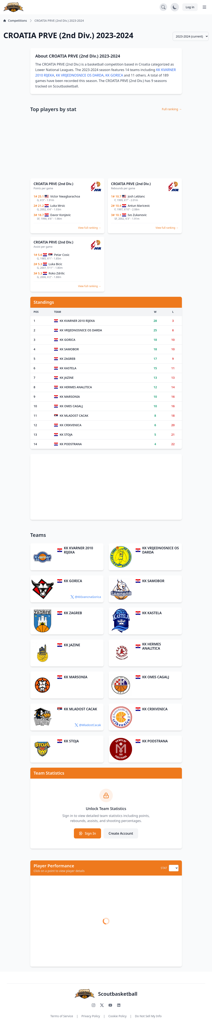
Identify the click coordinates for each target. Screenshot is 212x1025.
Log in (190, 7)
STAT (164, 868)
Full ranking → (172, 109)
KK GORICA (114, 75)
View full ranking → (89, 228)
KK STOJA (71, 741)
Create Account (121, 833)
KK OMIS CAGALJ (155, 677)
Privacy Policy (90, 1016)
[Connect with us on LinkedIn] (119, 1005)
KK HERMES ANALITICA (151, 646)
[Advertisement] (106, 145)
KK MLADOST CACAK (80, 709)
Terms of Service (61, 1016)
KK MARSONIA (75, 677)
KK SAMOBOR (153, 581)
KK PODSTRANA (155, 741)
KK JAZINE (72, 645)
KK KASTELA (151, 613)
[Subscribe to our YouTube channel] (110, 1005)
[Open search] (163, 7)
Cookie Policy (117, 1016)
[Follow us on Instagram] (93, 1005)
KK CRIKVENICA (154, 709)
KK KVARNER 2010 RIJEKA (78, 550)
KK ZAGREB (73, 613)
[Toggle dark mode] (175, 7)
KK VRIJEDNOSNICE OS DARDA (80, 75)
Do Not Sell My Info (148, 1016)
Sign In (87, 833)
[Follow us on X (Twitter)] (102, 1005)
